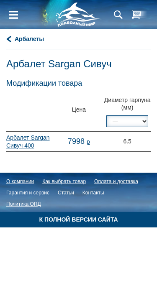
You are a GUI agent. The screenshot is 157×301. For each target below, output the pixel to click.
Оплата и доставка (116, 181)
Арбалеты (29, 39)
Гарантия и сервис (27, 193)
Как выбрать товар (64, 181)
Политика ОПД (23, 204)
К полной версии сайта (78, 219)
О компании (20, 181)
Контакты (93, 193)
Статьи (66, 193)
